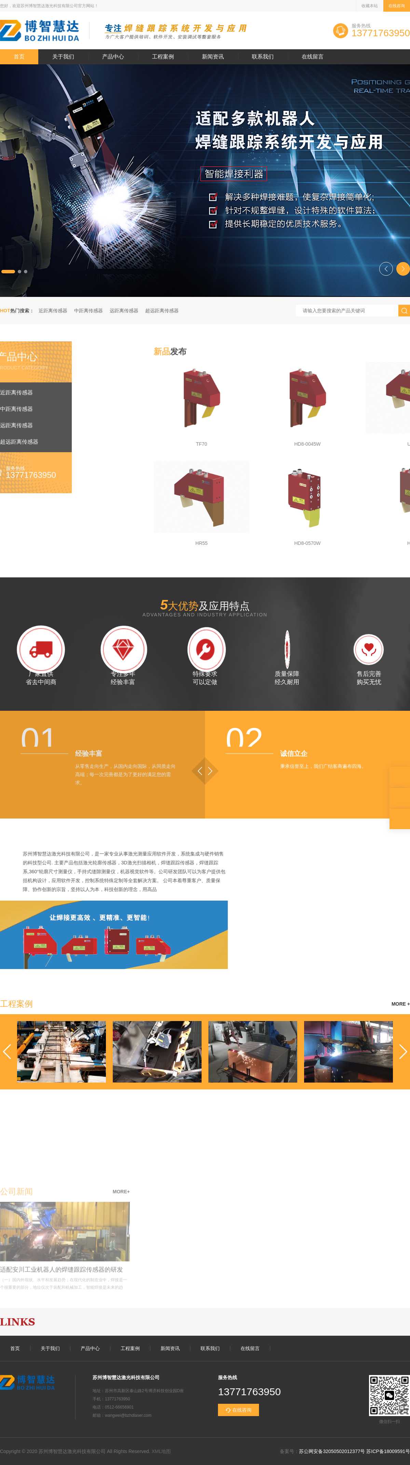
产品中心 (113, 57)
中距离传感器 (88, 310)
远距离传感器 (124, 310)
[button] (8, 271)
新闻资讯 (213, 57)
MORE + (401, 1004)
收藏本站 (369, 5)
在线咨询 (396, 5)
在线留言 (313, 57)
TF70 (390, 444)
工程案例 (163, 57)
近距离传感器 (53, 310)
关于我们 (63, 57)
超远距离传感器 (162, 310)
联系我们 (263, 57)
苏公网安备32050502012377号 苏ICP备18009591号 (354, 1451)
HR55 (390, 543)
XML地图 (161, 1451)
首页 (19, 57)
